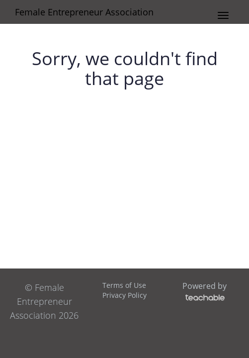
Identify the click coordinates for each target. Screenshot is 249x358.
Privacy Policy (124, 295)
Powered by (204, 291)
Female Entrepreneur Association (84, 12)
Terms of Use (124, 285)
